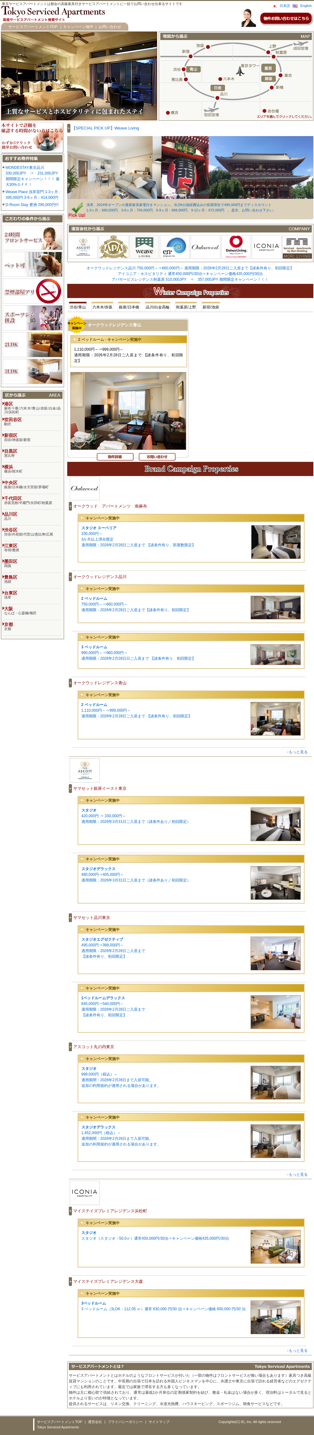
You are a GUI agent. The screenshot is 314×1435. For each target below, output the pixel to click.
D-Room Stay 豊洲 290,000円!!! (32, 205)
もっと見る (298, 752)
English (305, 6)
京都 (32, 626)
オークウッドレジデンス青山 (114, 325)
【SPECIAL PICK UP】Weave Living (105, 128)
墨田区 (32, 563)
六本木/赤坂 (102, 307)
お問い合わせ (109, 27)
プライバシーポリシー (125, 1422)
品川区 (32, 516)
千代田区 (32, 500)
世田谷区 (32, 421)
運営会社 (95, 1422)
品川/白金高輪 (157, 307)
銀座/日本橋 (129, 307)
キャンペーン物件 (78, 27)
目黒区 (32, 453)
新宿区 (32, 437)
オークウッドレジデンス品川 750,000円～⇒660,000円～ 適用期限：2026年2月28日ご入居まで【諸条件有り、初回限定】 (189, 268)
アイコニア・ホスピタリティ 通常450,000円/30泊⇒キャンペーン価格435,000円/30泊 (190, 274)
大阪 (32, 610)
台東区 (32, 594)
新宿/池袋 (211, 307)
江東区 (32, 547)
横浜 (32, 468)
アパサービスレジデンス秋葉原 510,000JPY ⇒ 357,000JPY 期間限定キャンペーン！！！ (190, 279)
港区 (32, 407)
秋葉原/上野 (186, 307)
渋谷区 (32, 531)
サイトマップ (159, 1422)
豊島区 (32, 579)
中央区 (32, 484)
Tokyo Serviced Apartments (58, 1427)
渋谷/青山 (78, 307)
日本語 (285, 6)
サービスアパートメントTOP (32, 27)
